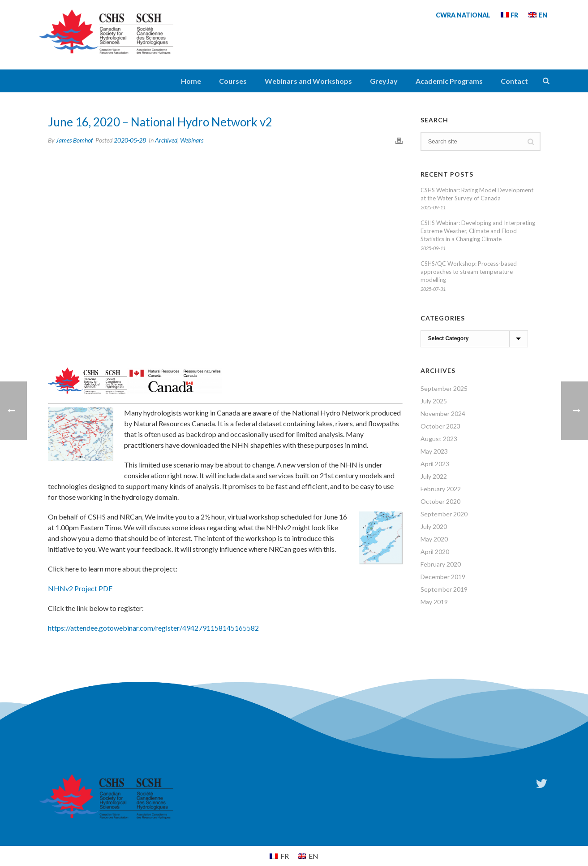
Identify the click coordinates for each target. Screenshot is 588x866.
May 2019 (434, 602)
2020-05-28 (130, 140)
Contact (514, 81)
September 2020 (444, 514)
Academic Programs (449, 81)
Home (191, 81)
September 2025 (444, 388)
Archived (166, 140)
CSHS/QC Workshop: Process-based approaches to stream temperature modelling (469, 271)
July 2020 (434, 526)
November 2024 (443, 413)
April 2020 (435, 551)
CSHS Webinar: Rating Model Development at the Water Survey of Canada (477, 194)
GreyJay (384, 81)
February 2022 (441, 489)
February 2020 (441, 564)
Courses (233, 81)
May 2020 (434, 539)
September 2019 (444, 589)
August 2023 (439, 438)
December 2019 (443, 576)
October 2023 (440, 426)
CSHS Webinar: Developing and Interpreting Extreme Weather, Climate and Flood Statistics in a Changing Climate (478, 230)
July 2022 (434, 476)
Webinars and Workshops (308, 81)
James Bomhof (74, 140)
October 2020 (440, 501)
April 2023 (435, 464)
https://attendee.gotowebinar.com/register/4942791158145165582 (153, 628)
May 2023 (434, 451)
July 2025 (434, 401)
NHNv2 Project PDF (80, 588)
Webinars (191, 140)
